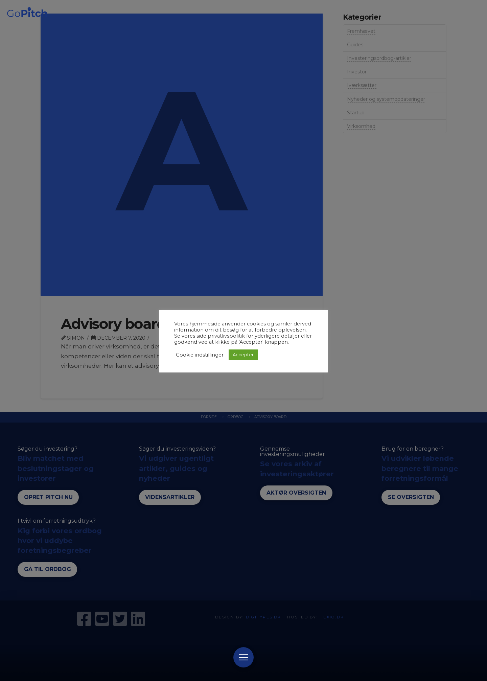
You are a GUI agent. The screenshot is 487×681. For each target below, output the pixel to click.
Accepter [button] (243, 354)
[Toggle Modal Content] (243, 657)
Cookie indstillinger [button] (200, 355)
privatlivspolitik (226, 336)
